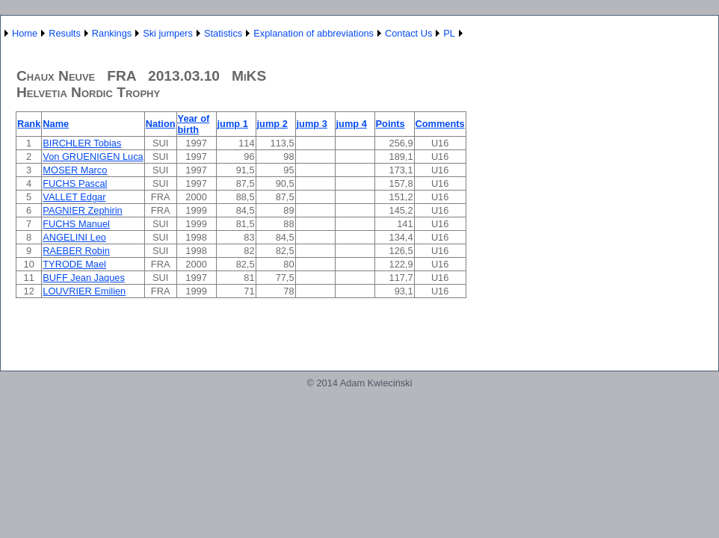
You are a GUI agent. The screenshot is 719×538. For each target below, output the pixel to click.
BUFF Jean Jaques (84, 277)
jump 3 (312, 123)
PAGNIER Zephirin (82, 210)
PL (449, 33)
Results (65, 33)
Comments (440, 123)
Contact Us (408, 33)
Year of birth (194, 124)
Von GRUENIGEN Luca (93, 156)
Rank (28, 123)
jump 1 (232, 123)
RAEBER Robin (76, 250)
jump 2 (272, 123)
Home (24, 33)
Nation (161, 123)
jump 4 (351, 123)
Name (56, 123)
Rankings (112, 33)
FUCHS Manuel (76, 223)
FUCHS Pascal (75, 183)
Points (390, 123)
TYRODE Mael (74, 264)
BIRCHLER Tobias (82, 143)
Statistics (223, 33)
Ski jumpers (168, 33)
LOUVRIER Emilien (84, 291)
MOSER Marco (75, 170)
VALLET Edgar (74, 196)
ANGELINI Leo (74, 237)
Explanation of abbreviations (313, 33)
